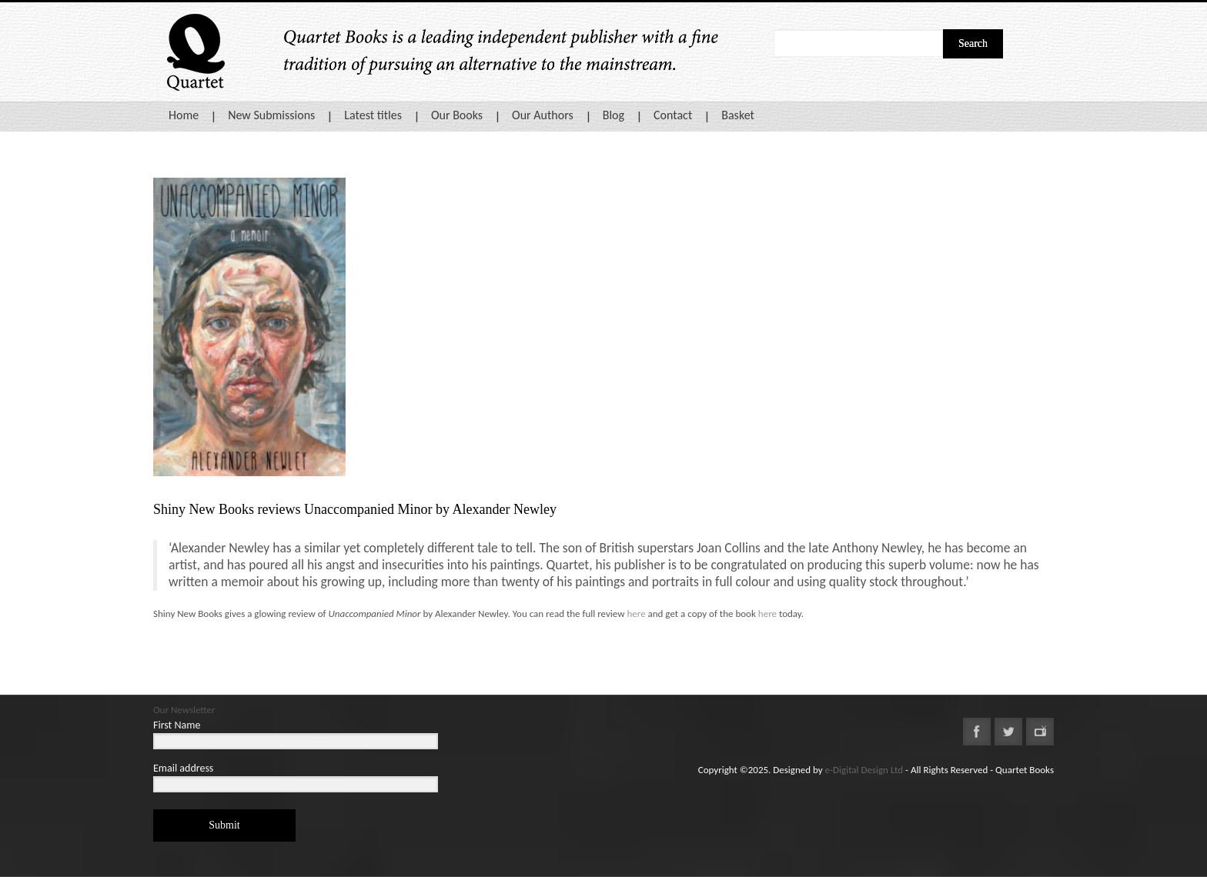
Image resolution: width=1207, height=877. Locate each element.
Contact (673, 115)
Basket (737, 115)
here (636, 613)
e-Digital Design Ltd (864, 769)
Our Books (457, 115)
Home (184, 115)
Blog (613, 115)
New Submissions (271, 115)
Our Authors (542, 115)
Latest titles (373, 115)
